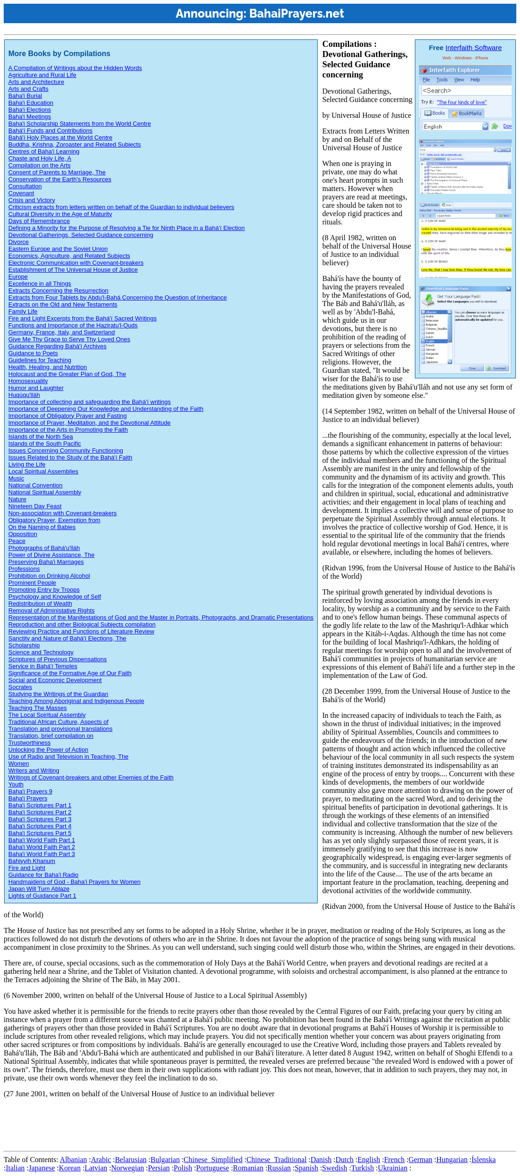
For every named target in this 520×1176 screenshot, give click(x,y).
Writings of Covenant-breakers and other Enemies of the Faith (91, 777)
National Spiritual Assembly (44, 492)
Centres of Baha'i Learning (44, 151)
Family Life (23, 311)
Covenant (21, 193)
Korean (70, 1168)
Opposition (22, 533)
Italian (15, 1168)
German (420, 1159)
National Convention (35, 485)
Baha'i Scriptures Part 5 (39, 833)
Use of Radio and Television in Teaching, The (68, 756)
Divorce (18, 241)
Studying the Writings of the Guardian (58, 693)
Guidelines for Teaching (39, 360)
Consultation (25, 186)
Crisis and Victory (31, 200)
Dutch (344, 1159)
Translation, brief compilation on (51, 735)
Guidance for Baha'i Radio (43, 874)
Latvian (96, 1168)
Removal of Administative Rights (51, 610)
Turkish (362, 1168)
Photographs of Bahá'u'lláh (44, 547)
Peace (16, 540)
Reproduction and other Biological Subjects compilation (82, 624)
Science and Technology (41, 652)
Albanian (73, 1159)
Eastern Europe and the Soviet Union (58, 248)
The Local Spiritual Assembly (47, 714)
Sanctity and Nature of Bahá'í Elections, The (67, 638)
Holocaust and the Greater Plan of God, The (67, 374)
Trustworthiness (29, 742)
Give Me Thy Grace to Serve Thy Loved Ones (69, 339)
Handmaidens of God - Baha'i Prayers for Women (74, 881)
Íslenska (483, 1159)
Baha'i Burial (25, 95)
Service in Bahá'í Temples (42, 666)
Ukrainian (392, 1168)
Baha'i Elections (29, 109)
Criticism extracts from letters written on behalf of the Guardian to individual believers (121, 207)
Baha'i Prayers (27, 798)
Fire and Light (26, 867)
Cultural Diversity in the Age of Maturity (60, 214)
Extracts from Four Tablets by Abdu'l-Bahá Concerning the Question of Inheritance (117, 297)
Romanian (248, 1168)
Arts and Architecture (36, 81)
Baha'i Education (30, 102)
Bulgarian (165, 1159)
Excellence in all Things (39, 283)
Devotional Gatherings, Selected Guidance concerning (80, 234)
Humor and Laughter (35, 387)
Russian (279, 1168)
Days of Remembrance (39, 220)
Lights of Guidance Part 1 (42, 895)
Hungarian (452, 1159)
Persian (159, 1168)
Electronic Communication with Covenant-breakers (76, 262)
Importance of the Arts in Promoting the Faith (68, 429)
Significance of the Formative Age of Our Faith (70, 673)
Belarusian (130, 1159)
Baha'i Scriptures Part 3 (39, 819)
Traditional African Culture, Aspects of (58, 721)
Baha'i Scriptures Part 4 (39, 826)
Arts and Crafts (28, 88)
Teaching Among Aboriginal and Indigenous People (76, 700)
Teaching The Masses (37, 707)
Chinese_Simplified (213, 1159)
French (394, 1159)
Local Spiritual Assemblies (43, 471)
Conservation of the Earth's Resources (59, 179)
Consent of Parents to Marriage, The (57, 172)
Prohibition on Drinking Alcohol (49, 575)
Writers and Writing (33, 770)
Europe (18, 276)
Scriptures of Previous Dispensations (57, 659)
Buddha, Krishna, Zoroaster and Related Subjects (74, 144)
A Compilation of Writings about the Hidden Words (75, 67)
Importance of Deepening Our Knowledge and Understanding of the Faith (105, 408)
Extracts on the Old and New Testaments (62, 304)
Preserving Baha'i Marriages (46, 561)
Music (16, 478)
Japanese (42, 1168)
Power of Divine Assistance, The (51, 554)
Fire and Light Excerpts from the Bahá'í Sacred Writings (82, 318)
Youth (16, 784)
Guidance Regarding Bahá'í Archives (57, 346)
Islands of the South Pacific (44, 443)
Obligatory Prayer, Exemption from (54, 520)
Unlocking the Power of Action (48, 749)
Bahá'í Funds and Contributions (50, 130)
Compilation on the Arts (39, 165)
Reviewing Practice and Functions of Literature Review (81, 631)
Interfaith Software (473, 47)
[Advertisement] (172, 1126)
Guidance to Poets (33, 353)
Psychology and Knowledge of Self (54, 596)
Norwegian (127, 1168)
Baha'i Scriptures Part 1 (39, 805)
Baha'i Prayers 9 (30, 791)
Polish (183, 1168)
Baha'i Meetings (29, 116)
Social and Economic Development (55, 680)
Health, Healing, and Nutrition (47, 367)
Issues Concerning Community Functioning (65, 450)
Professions (24, 568)
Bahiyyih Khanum (31, 860)
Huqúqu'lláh (24, 394)
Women (18, 763)
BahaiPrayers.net (296, 13)
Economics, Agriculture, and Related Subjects (69, 255)
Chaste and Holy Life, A (39, 158)
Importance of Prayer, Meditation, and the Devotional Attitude (89, 422)
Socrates (20, 687)
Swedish (334, 1168)
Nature (17, 499)
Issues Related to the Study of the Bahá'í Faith (70, 457)
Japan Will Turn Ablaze (38, 888)
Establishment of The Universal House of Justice (73, 269)
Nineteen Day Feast (35, 506)
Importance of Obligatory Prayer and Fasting (67, 415)
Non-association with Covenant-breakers (62, 513)
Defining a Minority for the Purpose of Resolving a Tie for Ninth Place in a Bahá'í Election (126, 227)
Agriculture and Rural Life (42, 74)
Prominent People (32, 582)
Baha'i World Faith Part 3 (41, 853)
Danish (321, 1159)
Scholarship (24, 645)
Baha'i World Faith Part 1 (41, 840)
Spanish (306, 1168)
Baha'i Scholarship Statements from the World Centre (79, 123)
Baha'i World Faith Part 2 (41, 847)
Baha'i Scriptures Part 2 (39, 812)
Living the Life (26, 464)
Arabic (101, 1159)
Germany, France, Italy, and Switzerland (61, 332)
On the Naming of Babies (41, 527)
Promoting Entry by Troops (44, 589)
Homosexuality (28, 380)
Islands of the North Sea (40, 436)
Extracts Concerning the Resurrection (58, 290)
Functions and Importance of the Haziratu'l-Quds (73, 325)
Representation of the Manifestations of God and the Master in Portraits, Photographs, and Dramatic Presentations (160, 617)
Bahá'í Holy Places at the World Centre (60, 137)
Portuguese (212, 1168)
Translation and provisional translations (60, 728)
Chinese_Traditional (276, 1159)
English (368, 1159)
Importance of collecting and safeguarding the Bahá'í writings (89, 401)
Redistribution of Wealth (40, 603)
